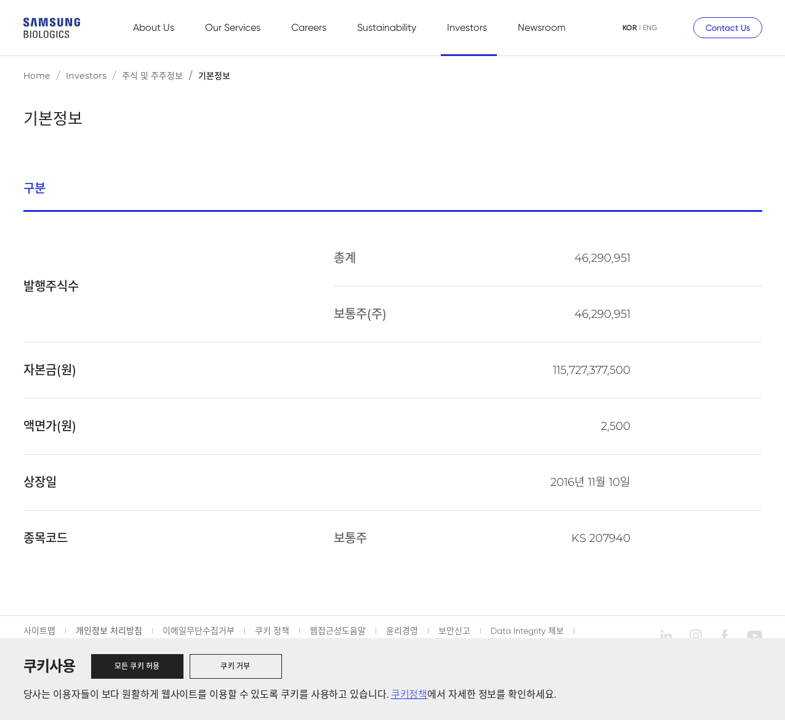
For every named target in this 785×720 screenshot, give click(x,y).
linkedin (666, 635)
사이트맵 (39, 631)
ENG (650, 27)
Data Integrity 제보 (527, 631)
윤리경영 (402, 631)
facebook (725, 635)
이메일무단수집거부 (199, 631)
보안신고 (454, 631)
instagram (695, 635)
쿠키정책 (409, 694)
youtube (754, 635)
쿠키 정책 (272, 631)
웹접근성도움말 (338, 631)
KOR (629, 27)
